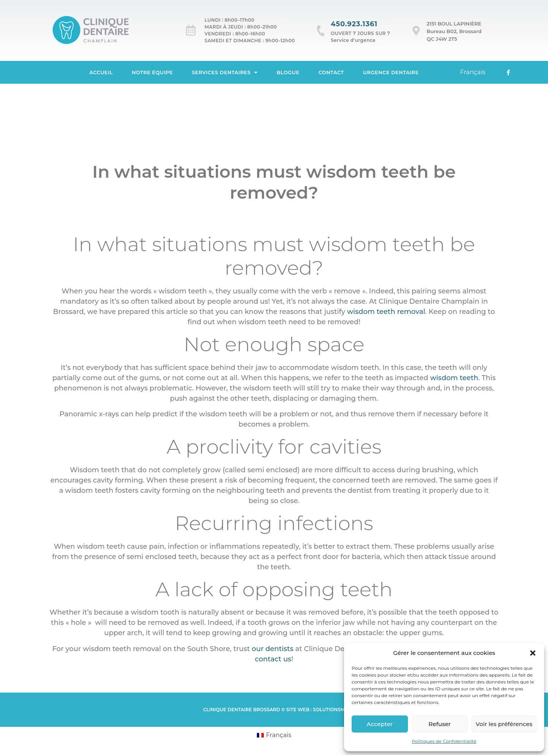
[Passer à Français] (472, 72)
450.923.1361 (354, 24)
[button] (533, 653)
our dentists (272, 649)
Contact (331, 72)
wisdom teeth (454, 378)
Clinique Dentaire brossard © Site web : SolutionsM (274, 709)
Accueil (101, 72)
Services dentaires (225, 72)
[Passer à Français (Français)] (274, 735)
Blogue (288, 72)
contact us (273, 659)
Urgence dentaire (391, 72)
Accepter (380, 724)
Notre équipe (152, 72)
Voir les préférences (504, 724)
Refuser (440, 724)
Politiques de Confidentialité (444, 741)
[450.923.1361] (321, 30)
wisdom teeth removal (386, 311)
